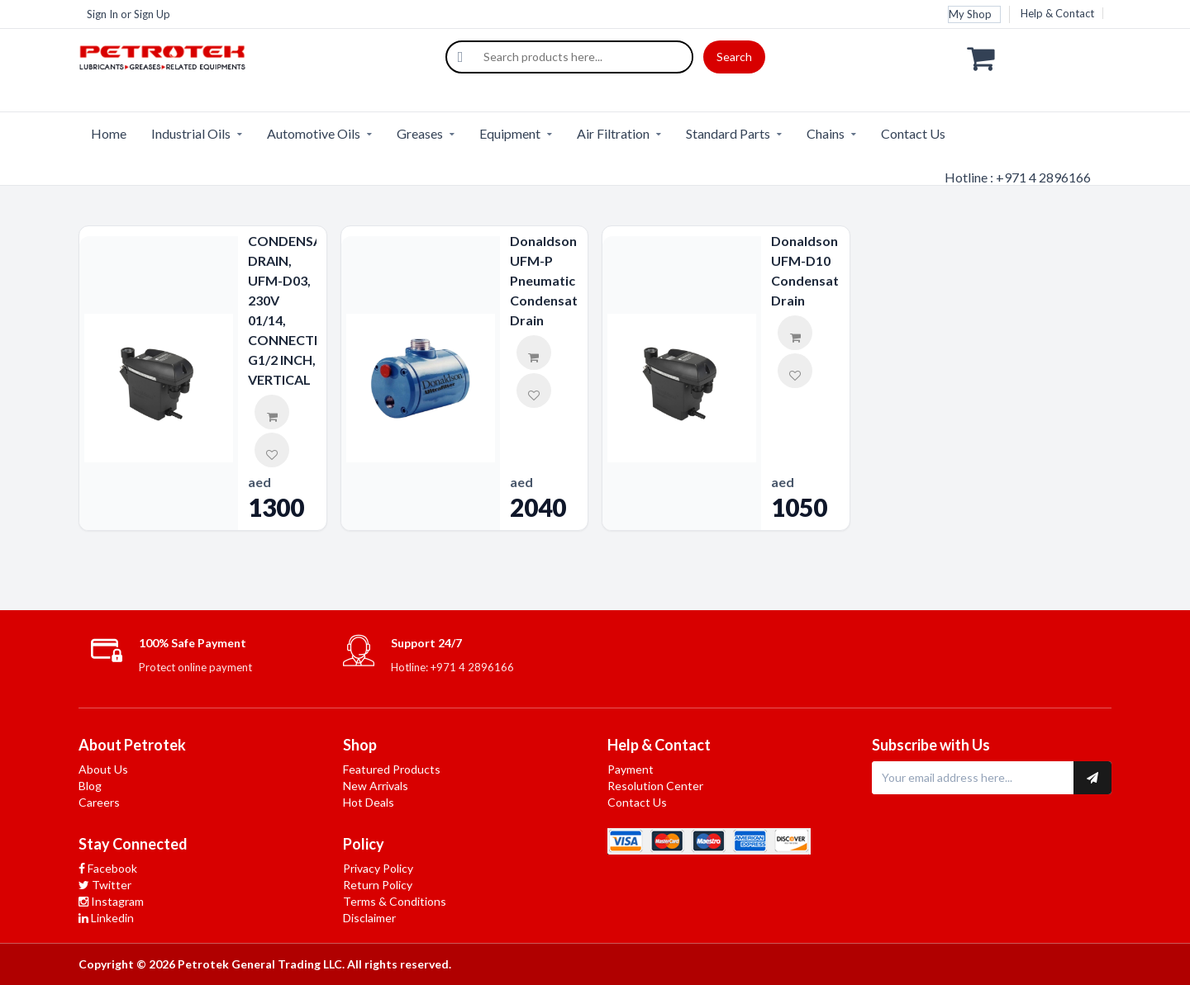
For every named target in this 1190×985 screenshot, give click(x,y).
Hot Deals (368, 802)
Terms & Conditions (394, 901)
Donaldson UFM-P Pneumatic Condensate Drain (544, 280)
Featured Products (391, 769)
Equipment (509, 133)
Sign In (102, 14)
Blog (90, 786)
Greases (420, 133)
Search (734, 57)
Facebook (108, 868)
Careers (99, 802)
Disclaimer (369, 918)
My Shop (970, 14)
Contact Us (913, 133)
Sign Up (152, 14)
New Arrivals (375, 786)
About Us (103, 769)
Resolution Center (655, 786)
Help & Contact (1057, 13)
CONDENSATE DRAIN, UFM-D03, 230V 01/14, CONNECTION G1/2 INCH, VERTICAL (282, 310)
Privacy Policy (378, 868)
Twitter (105, 885)
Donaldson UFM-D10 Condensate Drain (805, 270)
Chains (826, 133)
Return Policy (377, 885)
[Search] (460, 57)
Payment (630, 769)
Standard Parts (728, 133)
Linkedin (106, 918)
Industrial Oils (191, 133)
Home (108, 133)
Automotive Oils (313, 133)
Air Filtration (613, 133)
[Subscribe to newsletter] (1092, 777)
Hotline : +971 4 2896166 (1018, 177)
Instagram (111, 901)
